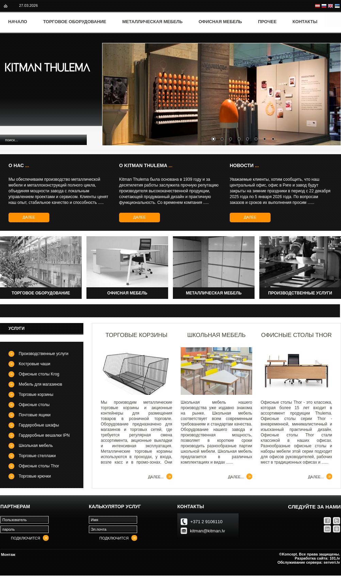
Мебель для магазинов (40, 384)
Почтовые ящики (34, 415)
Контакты (305, 21)
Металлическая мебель (152, 21)
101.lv (334, 558)
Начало (17, 21)
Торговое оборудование (75, 21)
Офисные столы (34, 404)
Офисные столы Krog (39, 374)
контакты (190, 506)
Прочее (267, 21)
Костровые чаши (34, 363)
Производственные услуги (43, 353)
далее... (156, 477)
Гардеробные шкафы (39, 425)
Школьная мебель (36, 445)
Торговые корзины (36, 394)
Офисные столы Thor (39, 466)
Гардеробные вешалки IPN (44, 435)
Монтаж (8, 554)
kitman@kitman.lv (207, 530)
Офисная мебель (220, 21)
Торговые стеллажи (37, 455)
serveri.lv (332, 562)
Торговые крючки (35, 476)
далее (29, 217)
